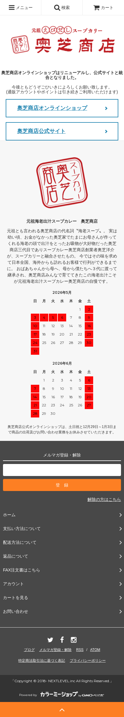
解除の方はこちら (104, 499)
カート (103, 7)
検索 (62, 7)
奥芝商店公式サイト (41, 131)
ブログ (29, 650)
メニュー (20, 7)
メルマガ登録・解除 (55, 650)
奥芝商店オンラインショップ (52, 108)
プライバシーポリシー (88, 660)
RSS (80, 650)
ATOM (95, 650)
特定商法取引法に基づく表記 (41, 660)
